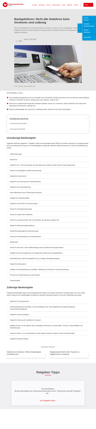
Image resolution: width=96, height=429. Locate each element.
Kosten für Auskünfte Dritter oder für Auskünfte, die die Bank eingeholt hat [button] (33, 220)
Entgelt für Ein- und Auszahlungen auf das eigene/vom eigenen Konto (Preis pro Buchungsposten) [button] (41, 165)
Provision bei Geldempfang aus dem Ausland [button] (23, 275)
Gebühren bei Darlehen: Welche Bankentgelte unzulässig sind (24, 353)
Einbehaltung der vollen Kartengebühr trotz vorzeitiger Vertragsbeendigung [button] (33, 259)
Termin (48, 5)
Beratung (42, 5)
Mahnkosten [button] (12, 242)
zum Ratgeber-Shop (47, 401)
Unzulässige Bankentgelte (18, 123)
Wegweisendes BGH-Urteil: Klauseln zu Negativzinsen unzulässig (65, 353)
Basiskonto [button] (12, 160)
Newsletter (87, 37)
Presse (76, 5)
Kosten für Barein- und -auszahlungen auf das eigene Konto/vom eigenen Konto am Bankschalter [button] (41, 333)
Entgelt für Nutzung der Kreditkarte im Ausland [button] (24, 320)
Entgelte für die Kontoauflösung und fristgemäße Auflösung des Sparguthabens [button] (35, 253)
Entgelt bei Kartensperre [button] (16, 264)
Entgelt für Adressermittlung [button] (17, 339)
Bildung (69, 5)
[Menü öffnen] (88, 5)
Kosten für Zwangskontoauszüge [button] (19, 209)
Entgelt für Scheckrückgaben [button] (18, 315)
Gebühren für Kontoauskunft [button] (18, 301)
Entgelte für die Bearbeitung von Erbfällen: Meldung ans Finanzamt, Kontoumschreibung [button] (38, 270)
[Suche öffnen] (80, 5)
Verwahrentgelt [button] (13, 281)
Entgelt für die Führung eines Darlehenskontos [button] (24, 182)
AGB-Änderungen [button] (14, 154)
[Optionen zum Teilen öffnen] (19, 41)
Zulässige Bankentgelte (17, 129)
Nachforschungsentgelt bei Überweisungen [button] (23, 231)
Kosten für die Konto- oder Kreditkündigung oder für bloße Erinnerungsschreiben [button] (35, 248)
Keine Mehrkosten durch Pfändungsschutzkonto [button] (24, 193)
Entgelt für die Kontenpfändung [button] (19, 187)
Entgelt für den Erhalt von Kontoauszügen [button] (22, 204)
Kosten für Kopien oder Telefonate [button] (20, 215)
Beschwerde (56, 5)
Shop (63, 5)
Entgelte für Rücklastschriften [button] (18, 198)
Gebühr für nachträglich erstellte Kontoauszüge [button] (24, 171)
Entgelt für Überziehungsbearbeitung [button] (20, 226)
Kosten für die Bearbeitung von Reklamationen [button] (24, 237)
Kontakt (34, 5)
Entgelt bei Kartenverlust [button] (16, 176)
